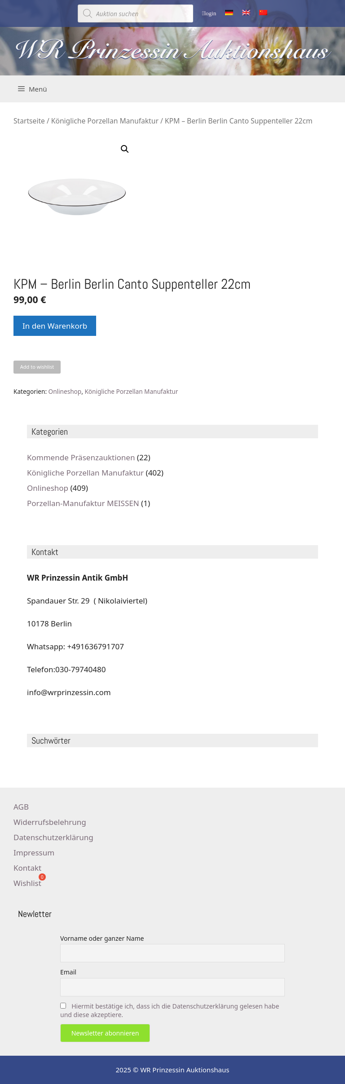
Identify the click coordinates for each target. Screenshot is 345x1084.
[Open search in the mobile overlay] (135, 13)
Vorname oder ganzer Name (102, 938)
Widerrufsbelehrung (49, 822)
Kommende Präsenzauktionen (81, 457)
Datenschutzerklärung (53, 837)
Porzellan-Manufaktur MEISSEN (83, 503)
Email (68, 972)
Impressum (33, 852)
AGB (21, 807)
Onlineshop (65, 391)
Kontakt (27, 868)
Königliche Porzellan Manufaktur (105, 121)
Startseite (29, 121)
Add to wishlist (37, 366)
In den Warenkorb (54, 326)
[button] (125, 149)
